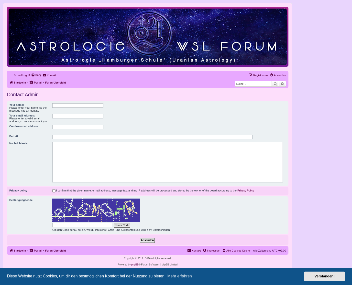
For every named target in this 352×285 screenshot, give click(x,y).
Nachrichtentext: (20, 143)
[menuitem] (36, 75)
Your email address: (22, 115)
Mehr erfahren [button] (179, 276)
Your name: (16, 104)
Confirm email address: (24, 126)
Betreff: (14, 136)
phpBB (135, 264)
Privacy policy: (18, 190)
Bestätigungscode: (21, 200)
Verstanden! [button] (325, 276)
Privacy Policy (245, 190)
